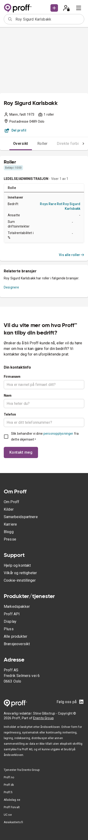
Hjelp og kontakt (17, 565)
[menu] (78, 8)
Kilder (9, 509)
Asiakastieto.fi (13, 822)
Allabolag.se (12, 799)
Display (10, 621)
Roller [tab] (42, 143)
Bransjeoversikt (17, 644)
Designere (11, 287)
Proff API (12, 614)
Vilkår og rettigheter (20, 573)
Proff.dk (9, 785)
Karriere (10, 524)
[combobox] (48, 19)
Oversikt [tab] (20, 143)
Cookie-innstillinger (20, 580)
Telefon (10, 414)
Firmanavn (12, 376)
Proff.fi (8, 792)
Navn (8, 395)
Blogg (9, 532)
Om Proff (11, 502)
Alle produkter (15, 636)
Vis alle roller (71, 255)
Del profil (16, 130)
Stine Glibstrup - (45, 713)
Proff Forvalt (12, 807)
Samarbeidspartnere (21, 517)
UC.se (8, 814)
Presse (10, 539)
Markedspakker (17, 606)
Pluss (9, 629)
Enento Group (43, 718)
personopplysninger (58, 433)
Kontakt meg (20, 452)
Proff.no (9, 777)
